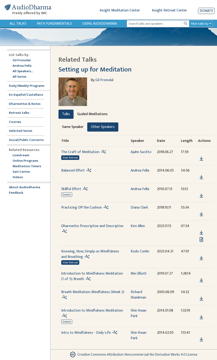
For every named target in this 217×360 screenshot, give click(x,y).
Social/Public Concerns (26, 140)
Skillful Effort (71, 189)
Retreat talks (19, 113)
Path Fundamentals (54, 24)
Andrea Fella (22, 66)
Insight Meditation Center (120, 10)
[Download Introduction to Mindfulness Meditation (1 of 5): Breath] (201, 280)
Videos (20, 177)
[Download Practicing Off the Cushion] (201, 214)
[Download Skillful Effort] (201, 195)
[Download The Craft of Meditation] (201, 158)
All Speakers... (23, 71)
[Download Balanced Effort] (201, 177)
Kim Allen (138, 226)
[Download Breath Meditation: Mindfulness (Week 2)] (201, 298)
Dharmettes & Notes (24, 104)
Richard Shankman (138, 295)
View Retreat (70, 157)
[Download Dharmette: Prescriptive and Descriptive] (201, 232)
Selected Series (23, 131)
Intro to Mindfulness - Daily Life (86, 333)
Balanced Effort (73, 170)
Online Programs (25, 161)
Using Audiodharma (99, 24)
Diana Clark (139, 207)
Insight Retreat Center (169, 10)
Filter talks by (199, 23)
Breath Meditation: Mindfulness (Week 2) (92, 292)
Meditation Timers (27, 166)
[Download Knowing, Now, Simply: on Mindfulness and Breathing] (201, 258)
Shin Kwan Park (138, 313)
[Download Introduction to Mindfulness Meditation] (201, 317)
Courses (15, 122)
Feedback (16, 193)
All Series (19, 76)
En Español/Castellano (26, 95)
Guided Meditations (92, 114)
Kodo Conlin (140, 251)
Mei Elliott (139, 273)
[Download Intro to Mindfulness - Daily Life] (201, 339)
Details (67, 194)
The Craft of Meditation (80, 152)
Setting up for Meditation (95, 69)
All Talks (18, 24)
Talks (66, 114)
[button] (201, 152)
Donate (206, 11)
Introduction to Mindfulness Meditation (92, 310)
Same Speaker (73, 127)
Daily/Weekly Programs (29, 86)
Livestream (21, 155)
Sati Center (21, 172)
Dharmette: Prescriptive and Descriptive (92, 226)
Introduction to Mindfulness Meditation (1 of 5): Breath (92, 276)
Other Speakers (103, 127)
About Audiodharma (24, 187)
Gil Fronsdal (22, 60)
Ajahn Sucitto (141, 152)
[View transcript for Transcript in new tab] (201, 239)
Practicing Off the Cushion (81, 207)
